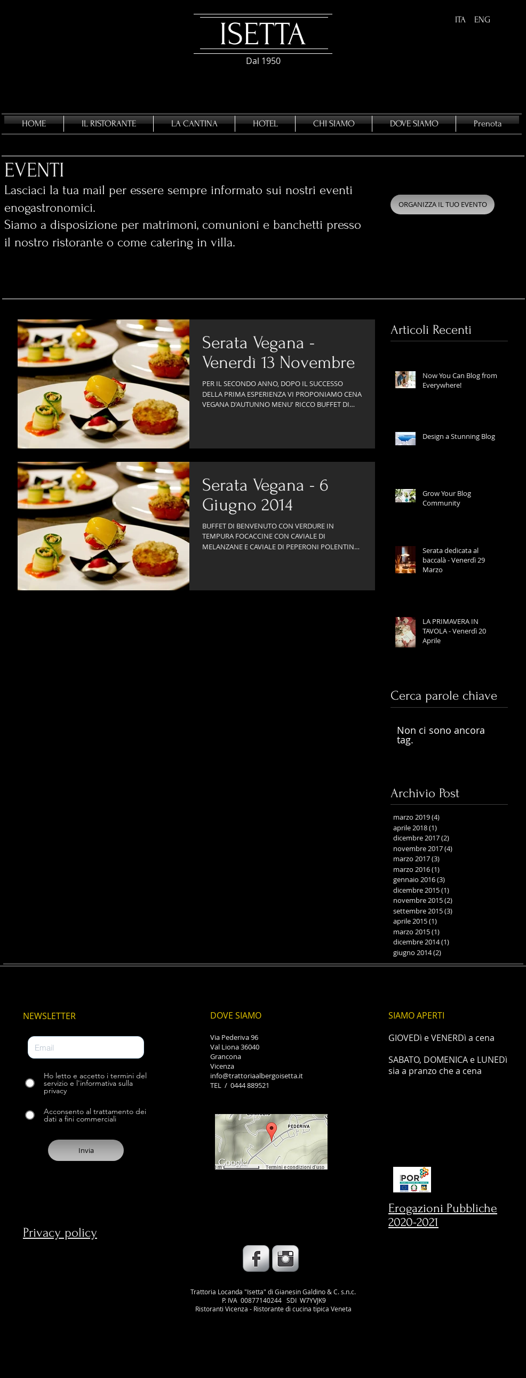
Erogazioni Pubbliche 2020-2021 (442, 1215)
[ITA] (460, 20)
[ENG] (482, 20)
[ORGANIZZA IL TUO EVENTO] (442, 204)
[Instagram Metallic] (285, 1258)
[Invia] (86, 1150)
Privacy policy (60, 1232)
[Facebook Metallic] (256, 1258)
